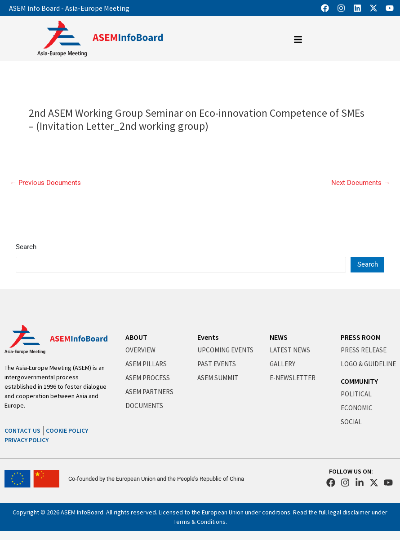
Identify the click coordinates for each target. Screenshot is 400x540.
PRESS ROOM (361, 337)
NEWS (279, 337)
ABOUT (136, 337)
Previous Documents (45, 183)
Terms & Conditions (199, 522)
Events (207, 337)
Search (26, 247)
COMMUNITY (359, 381)
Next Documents (360, 183)
